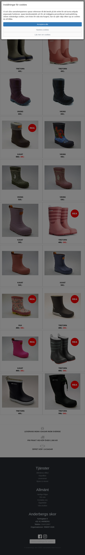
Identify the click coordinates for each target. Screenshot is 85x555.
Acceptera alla (42, 24)
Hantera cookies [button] (42, 30)
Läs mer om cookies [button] (42, 35)
